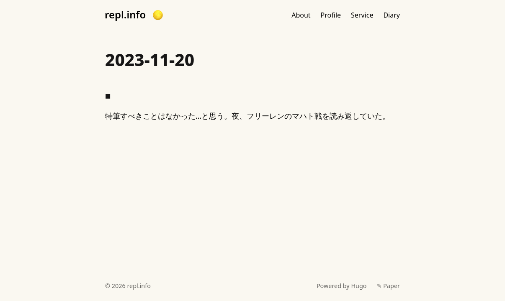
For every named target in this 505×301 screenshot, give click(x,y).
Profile (331, 15)
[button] (158, 15)
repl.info (125, 14)
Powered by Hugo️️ (342, 286)
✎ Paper (388, 286)
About (300, 15)
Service (362, 15)
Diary (391, 15)
